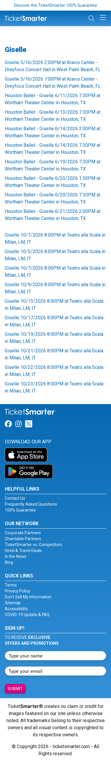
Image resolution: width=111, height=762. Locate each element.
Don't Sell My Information (28, 597)
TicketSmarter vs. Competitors (33, 544)
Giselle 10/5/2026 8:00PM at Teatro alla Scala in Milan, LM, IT (55, 255)
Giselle (15, 49)
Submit (15, 688)
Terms (11, 585)
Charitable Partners (23, 538)
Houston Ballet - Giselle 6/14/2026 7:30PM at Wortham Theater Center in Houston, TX (52, 148)
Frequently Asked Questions (31, 504)
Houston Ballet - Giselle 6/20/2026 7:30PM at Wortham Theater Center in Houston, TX (52, 198)
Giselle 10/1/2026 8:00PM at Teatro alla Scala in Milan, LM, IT (55, 238)
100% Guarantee (20, 510)
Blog (9, 562)
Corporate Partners (23, 532)
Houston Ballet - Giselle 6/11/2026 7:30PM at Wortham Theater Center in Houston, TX (52, 99)
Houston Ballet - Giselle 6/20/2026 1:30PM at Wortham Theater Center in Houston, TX (52, 181)
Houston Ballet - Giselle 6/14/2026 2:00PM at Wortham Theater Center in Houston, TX (52, 132)
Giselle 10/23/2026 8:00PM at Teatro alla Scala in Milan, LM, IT (54, 387)
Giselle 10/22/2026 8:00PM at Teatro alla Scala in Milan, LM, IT (54, 370)
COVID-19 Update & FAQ (27, 614)
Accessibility (16, 608)
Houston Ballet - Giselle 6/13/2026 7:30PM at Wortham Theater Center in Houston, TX (52, 115)
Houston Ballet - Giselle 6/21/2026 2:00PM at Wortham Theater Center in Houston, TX (52, 215)
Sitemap (13, 602)
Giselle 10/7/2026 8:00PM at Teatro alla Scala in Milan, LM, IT (55, 271)
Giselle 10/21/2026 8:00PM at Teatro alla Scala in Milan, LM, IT (54, 354)
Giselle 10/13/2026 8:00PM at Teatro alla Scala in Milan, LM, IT (54, 304)
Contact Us (15, 498)
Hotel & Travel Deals (23, 550)
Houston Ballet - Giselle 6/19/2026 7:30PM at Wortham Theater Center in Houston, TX (52, 165)
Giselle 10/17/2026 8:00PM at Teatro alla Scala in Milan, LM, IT (54, 321)
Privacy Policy (17, 591)
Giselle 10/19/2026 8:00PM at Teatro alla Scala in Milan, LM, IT (54, 337)
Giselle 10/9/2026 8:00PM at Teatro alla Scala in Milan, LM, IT (55, 288)
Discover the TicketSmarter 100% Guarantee (55, 5)
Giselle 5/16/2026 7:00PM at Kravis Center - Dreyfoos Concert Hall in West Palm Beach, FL (53, 82)
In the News (15, 556)
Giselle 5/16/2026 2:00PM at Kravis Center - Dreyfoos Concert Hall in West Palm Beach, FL (53, 66)
